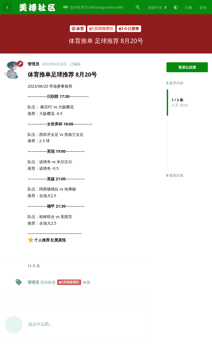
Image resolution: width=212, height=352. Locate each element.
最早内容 (175, 82)
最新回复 (175, 175)
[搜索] (137, 7)
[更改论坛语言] (157, 7)
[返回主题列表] (7, 7)
